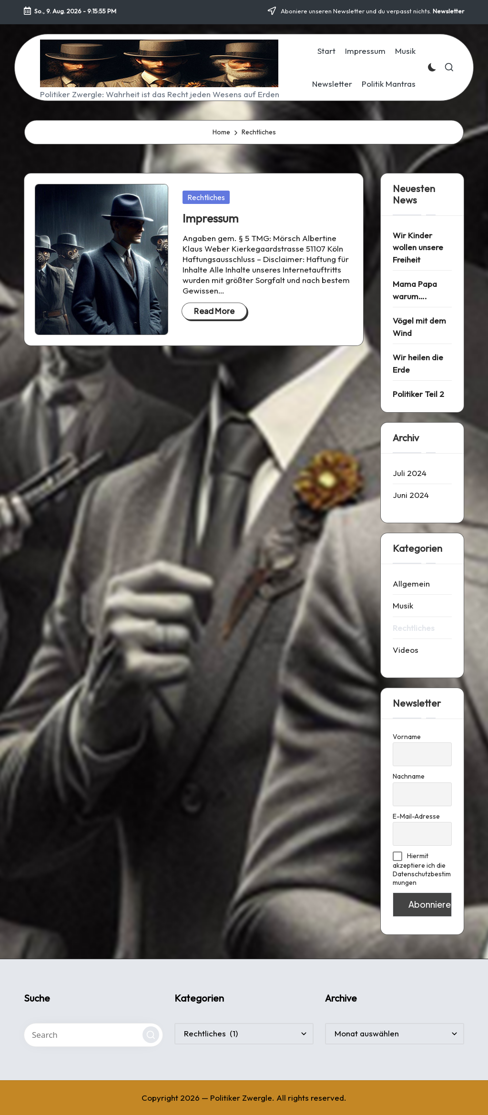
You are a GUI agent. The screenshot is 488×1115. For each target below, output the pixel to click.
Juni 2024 (411, 495)
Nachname (409, 776)
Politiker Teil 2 (418, 394)
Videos (405, 650)
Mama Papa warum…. (415, 290)
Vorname (407, 736)
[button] (150, 1034)
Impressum (210, 218)
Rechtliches (206, 197)
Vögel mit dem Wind (419, 326)
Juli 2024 (410, 473)
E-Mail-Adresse (416, 816)
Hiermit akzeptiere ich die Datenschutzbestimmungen (422, 869)
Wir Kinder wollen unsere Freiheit (418, 247)
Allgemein (411, 583)
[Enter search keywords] (93, 1035)
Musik (403, 605)
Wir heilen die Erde (418, 363)
